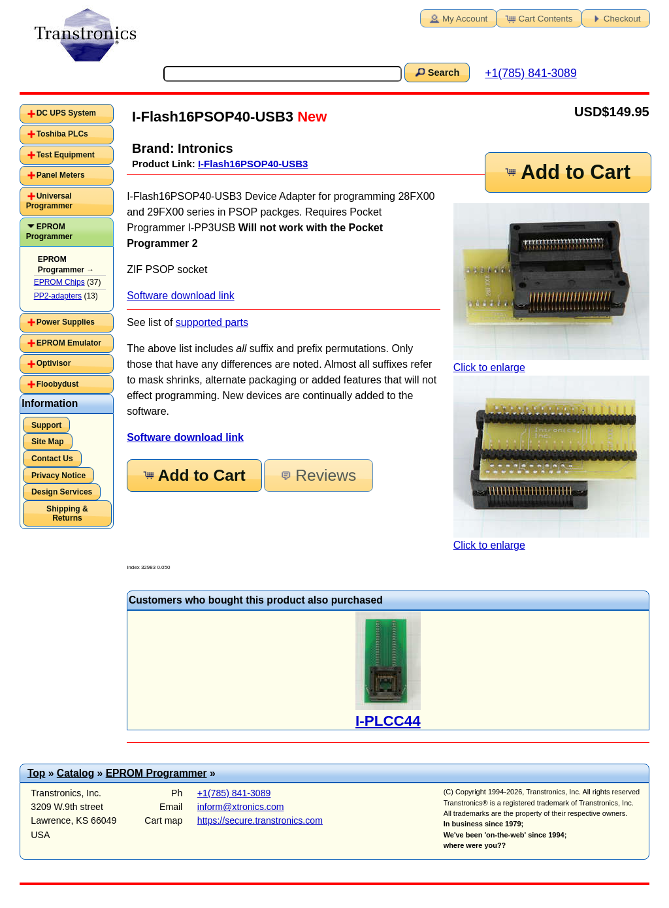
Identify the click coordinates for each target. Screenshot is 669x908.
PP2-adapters (58, 295)
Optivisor (54, 363)
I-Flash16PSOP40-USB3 (253, 163)
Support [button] (46, 425)
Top (36, 773)
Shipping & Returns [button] (67, 513)
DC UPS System (66, 113)
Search (436, 72)
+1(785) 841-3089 (530, 73)
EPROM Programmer (49, 232)
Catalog (75, 773)
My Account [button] (457, 17)
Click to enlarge (551, 288)
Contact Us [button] (52, 458)
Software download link (181, 295)
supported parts (212, 322)
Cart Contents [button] (538, 17)
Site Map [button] (47, 441)
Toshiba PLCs (62, 133)
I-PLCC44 (388, 721)
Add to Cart (567, 172)
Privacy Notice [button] (58, 475)
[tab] (67, 113)
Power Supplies (66, 322)
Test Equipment (66, 154)
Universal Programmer (49, 201)
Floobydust (58, 384)
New (310, 116)
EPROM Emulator (69, 343)
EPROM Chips (59, 282)
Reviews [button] (317, 475)
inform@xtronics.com (240, 807)
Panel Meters (61, 175)
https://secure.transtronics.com (260, 820)
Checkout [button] (615, 17)
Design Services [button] (61, 491)
